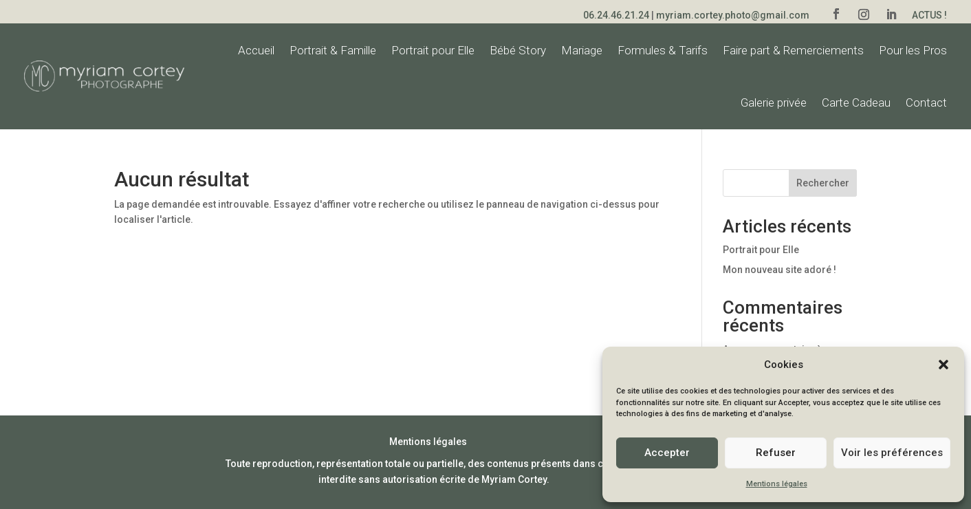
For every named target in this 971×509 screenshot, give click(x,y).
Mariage (581, 50)
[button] (943, 364)
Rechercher (822, 182)
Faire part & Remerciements (793, 50)
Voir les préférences (892, 452)
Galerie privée (774, 102)
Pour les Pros (913, 50)
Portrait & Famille (333, 50)
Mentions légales (776, 483)
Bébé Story (518, 50)
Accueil (256, 50)
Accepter (667, 452)
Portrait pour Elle (432, 50)
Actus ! (929, 15)
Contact (926, 102)
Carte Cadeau (856, 102)
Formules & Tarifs (663, 50)
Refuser (776, 452)
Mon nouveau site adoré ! (779, 269)
